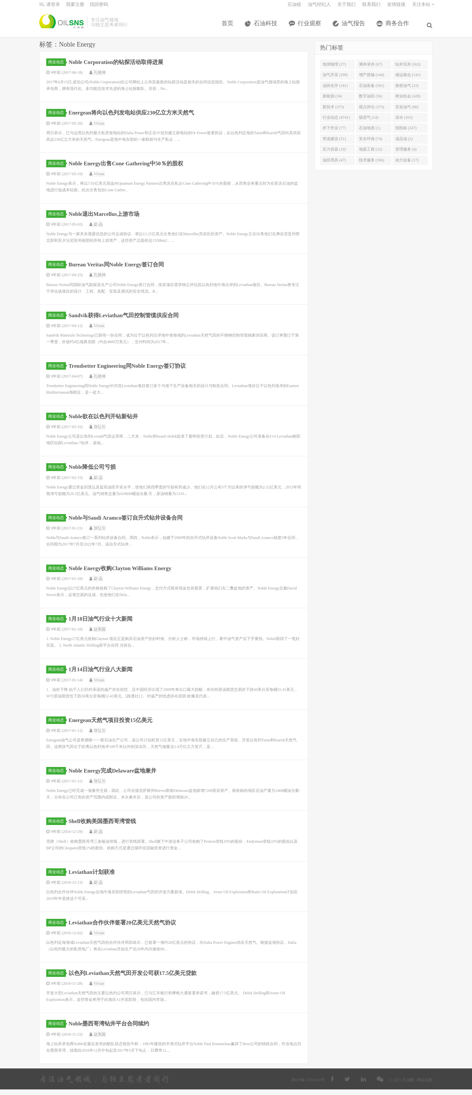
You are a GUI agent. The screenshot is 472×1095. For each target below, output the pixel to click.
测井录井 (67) (370, 70)
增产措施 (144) (371, 80)
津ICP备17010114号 (307, 1085)
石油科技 (267, 27)
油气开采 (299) (335, 80)
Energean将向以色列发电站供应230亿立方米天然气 (136, 118)
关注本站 (423, 8)
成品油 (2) (404, 144)
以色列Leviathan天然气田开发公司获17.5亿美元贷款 (137, 978)
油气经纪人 (319, 8)
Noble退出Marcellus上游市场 (107, 219)
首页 (229, 27)
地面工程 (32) (370, 155)
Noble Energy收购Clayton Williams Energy (124, 573)
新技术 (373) (333, 112)
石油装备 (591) (371, 91)
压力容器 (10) (334, 155)
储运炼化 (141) (408, 80)
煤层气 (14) (368, 123)
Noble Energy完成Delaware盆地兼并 (116, 776)
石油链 (294, 8)
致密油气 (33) (407, 91)
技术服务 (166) (371, 165)
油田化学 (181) (335, 91)
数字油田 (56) (370, 101)
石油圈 (61, 26)
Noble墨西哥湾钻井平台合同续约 (112, 1029)
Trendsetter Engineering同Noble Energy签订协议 (132, 371)
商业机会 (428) (408, 101)
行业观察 (311, 27)
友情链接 (396, 8)
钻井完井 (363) (408, 70)
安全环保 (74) (370, 144)
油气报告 (354, 27)
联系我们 (371, 8)
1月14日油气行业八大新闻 (103, 674)
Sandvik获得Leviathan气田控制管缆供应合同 (127, 320)
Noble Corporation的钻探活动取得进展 (119, 67)
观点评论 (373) (371, 112)
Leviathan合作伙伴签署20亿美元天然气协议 (126, 928)
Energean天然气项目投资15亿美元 (113, 725)
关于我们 (346, 8)
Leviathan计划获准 (93, 877)
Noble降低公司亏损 (94, 472)
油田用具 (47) (334, 165)
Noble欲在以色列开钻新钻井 (106, 422)
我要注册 (75, 8)
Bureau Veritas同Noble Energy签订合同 (120, 270)
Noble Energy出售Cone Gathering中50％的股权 (130, 169)
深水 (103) (404, 123)
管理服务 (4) (406, 155)
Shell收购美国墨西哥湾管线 (105, 826)
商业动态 (57, 67)
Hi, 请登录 (49, 8)
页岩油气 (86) (407, 112)
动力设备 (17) (407, 165)
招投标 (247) (406, 133)
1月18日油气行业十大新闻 (103, 624)
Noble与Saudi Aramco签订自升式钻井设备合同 (130, 523)
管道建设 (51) (334, 144)
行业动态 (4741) (336, 123)
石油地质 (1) (369, 133)
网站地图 (425, 1085)
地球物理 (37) (334, 70)
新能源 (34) (332, 101)
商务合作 (398, 27)
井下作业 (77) (334, 133)
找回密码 (99, 8)
